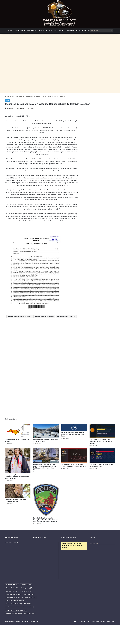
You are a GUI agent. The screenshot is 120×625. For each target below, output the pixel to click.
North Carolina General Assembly (20, 316)
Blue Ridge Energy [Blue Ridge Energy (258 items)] (27, 588)
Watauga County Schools (66, 316)
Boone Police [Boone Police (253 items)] (26, 591)
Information (19, 30)
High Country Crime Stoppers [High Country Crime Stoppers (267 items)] (15, 600)
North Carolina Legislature (45, 316)
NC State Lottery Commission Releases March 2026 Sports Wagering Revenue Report (72, 434)
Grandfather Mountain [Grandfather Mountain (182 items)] (29, 597)
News (40, 30)
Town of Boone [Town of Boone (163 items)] (20, 610)
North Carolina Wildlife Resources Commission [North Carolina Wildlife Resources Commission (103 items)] (19, 607)
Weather (70, 30)
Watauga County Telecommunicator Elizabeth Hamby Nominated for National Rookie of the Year (17, 476)
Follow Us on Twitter (39, 537)
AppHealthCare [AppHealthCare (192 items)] (26, 584)
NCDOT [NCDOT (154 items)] (27, 604)
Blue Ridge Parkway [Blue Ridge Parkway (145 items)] (12, 591)
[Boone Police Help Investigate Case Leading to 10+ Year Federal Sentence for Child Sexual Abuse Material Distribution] (46, 500)
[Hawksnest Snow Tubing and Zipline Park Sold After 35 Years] (46, 431)
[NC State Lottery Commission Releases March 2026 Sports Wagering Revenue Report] (74, 427)
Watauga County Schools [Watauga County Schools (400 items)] (14, 613)
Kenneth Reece (10, 108)
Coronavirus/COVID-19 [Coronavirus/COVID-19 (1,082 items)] (13, 594)
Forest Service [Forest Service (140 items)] (29, 594)
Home (10, 30)
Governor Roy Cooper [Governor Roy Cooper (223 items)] (13, 597)
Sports (61, 30)
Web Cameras (31, 30)
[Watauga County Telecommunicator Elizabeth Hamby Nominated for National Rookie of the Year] (17, 460)
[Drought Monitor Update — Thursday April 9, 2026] (17, 431)
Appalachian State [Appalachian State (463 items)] (12, 584)
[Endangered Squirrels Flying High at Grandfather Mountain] (17, 491)
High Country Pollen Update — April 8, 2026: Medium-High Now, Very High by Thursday (101, 441)
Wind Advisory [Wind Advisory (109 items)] (29, 613)
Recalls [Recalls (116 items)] (9, 610)
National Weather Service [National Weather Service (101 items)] (14, 604)
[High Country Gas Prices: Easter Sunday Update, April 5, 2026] (102, 455)
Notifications (51, 30)
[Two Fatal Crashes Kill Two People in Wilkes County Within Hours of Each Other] (74, 455)
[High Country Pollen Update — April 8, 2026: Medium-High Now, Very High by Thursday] (102, 431)
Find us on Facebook (11, 543)
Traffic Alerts (110, 622)
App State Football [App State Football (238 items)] (12, 588)
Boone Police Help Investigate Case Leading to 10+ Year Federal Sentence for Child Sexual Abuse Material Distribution (45, 519)
